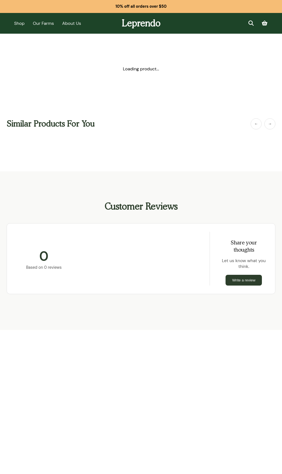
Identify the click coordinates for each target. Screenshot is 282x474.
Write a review (243, 280)
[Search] (251, 23)
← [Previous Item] (256, 124)
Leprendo (141, 23)
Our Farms (43, 23)
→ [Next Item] (270, 124)
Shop (19, 23)
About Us (71, 23)
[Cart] (264, 23)
